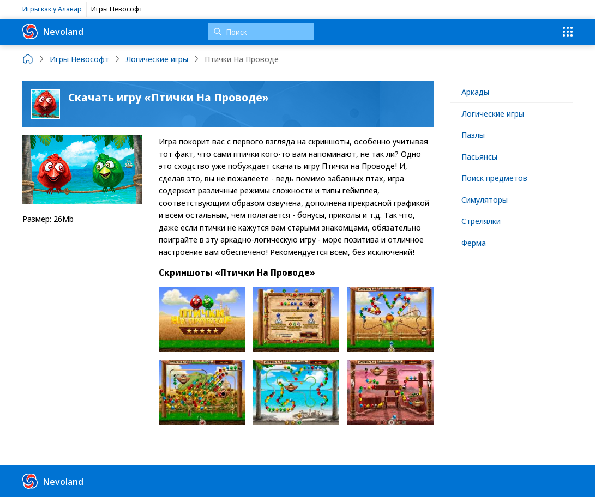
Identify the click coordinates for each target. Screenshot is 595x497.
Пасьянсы (479, 156)
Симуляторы (484, 199)
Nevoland (52, 31)
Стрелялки (481, 220)
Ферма (473, 242)
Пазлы (473, 134)
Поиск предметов (494, 177)
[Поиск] (261, 31)
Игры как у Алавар (52, 9)
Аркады (475, 91)
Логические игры (492, 113)
